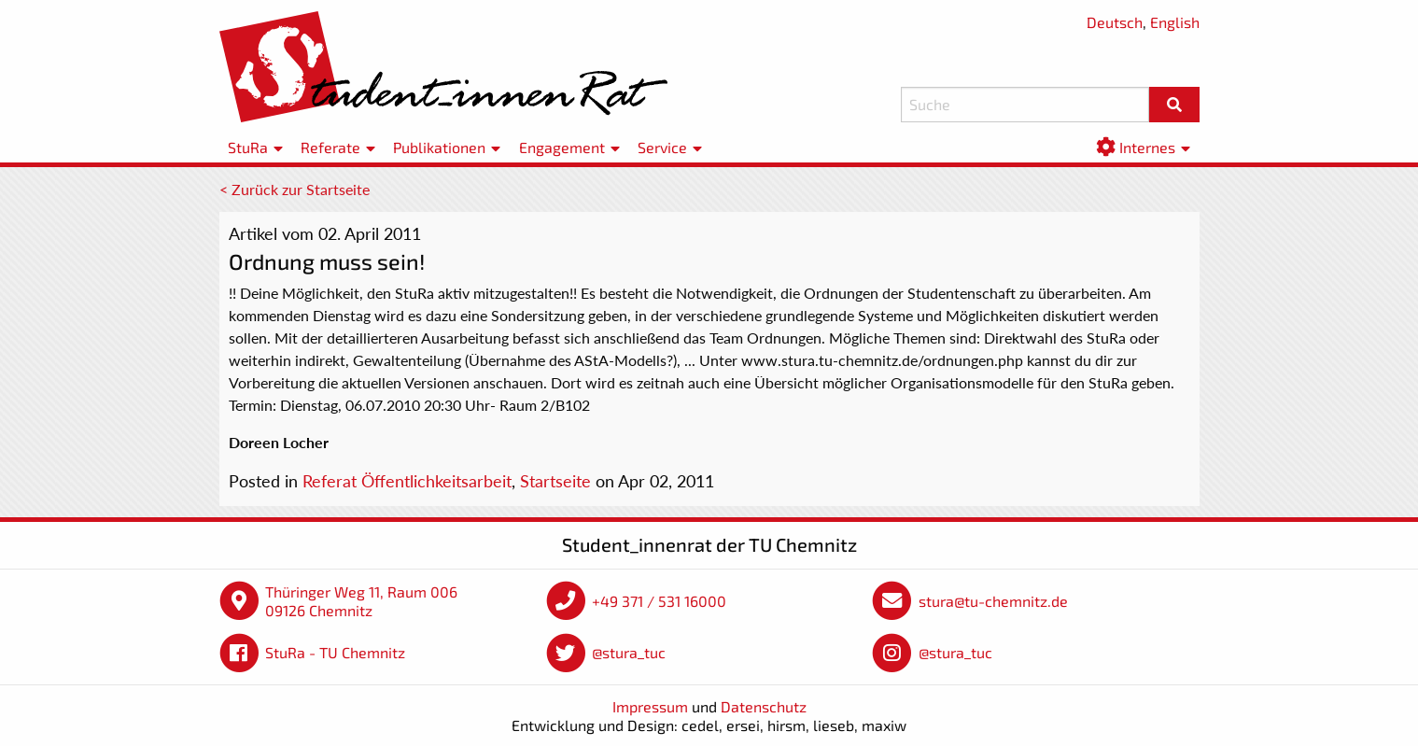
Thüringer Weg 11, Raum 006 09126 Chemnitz (361, 601)
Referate (330, 147)
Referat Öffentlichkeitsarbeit (407, 481)
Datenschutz (764, 706)
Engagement (562, 147)
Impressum (650, 706)
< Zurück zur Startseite (294, 189)
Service (662, 147)
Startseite (555, 481)
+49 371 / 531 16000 (659, 601)
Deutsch (1115, 22)
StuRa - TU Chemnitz (335, 652)
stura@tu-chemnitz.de (993, 601)
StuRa (248, 147)
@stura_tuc (629, 652)
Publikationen (439, 147)
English (1175, 22)
